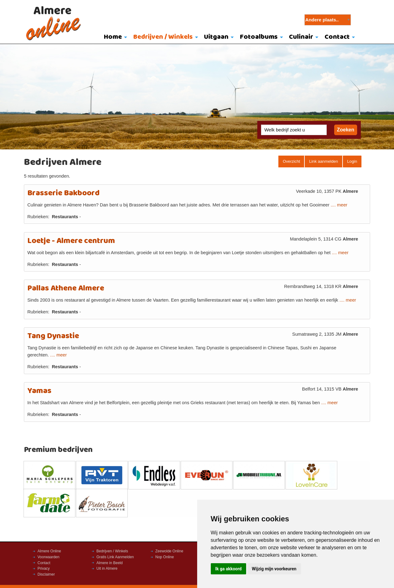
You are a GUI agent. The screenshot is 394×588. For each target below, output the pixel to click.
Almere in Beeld (109, 563)
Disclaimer (46, 574)
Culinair (301, 37)
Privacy (44, 568)
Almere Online (49, 551)
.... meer (339, 204)
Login (352, 161)
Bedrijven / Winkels (163, 37)
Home (113, 37)
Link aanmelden (323, 161)
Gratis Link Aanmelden (115, 557)
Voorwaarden (49, 557)
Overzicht (291, 161)
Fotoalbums (259, 37)
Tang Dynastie (53, 336)
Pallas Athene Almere (65, 288)
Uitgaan (216, 37)
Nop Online (164, 557)
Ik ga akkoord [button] (228, 568)
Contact (337, 37)
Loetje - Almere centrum (71, 241)
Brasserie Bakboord (63, 193)
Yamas (39, 391)
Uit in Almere (106, 568)
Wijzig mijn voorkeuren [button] (274, 568)
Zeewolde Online (169, 551)
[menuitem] (114, 37)
